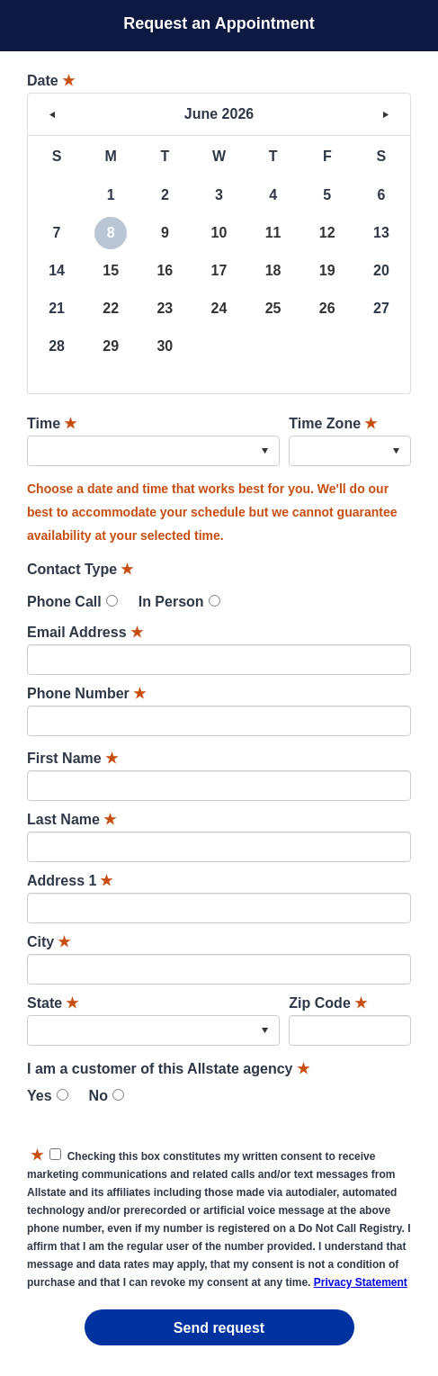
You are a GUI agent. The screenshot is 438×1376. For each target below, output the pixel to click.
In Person (171, 601)
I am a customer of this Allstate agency (168, 1068)
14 (57, 270)
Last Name (71, 819)
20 (381, 270)
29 (111, 346)
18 (273, 270)
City (48, 941)
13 (381, 232)
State (52, 1003)
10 (219, 232)
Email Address (85, 632)
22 (111, 308)
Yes (39, 1095)
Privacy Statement (360, 1282)
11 (273, 232)
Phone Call (64, 601)
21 (57, 308)
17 (219, 270)
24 (219, 308)
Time (51, 423)
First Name (72, 758)
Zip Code (327, 1003)
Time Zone (333, 423)
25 (273, 308)
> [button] (386, 114)
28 (57, 346)
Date (51, 80)
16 (164, 270)
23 (164, 308)
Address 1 (69, 880)
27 (381, 308)
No (98, 1095)
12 (327, 232)
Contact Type (80, 569)
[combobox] (153, 451)
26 (327, 308)
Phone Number (86, 693)
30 (164, 346)
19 (327, 270)
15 (111, 270)
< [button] (52, 114)
